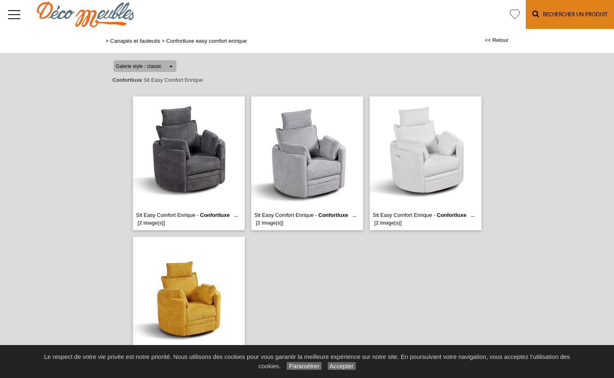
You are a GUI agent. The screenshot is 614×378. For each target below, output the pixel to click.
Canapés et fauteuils (135, 41)
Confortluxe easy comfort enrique (206, 41)
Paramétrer (304, 366)
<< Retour (497, 40)
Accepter (341, 366)
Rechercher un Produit (569, 14)
